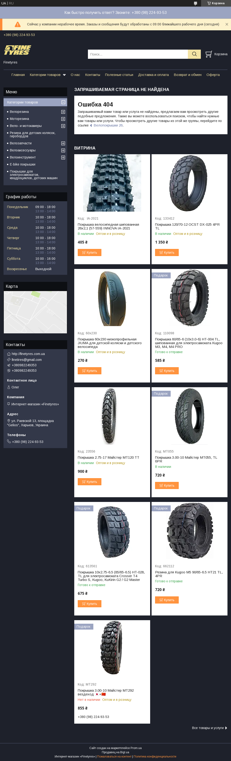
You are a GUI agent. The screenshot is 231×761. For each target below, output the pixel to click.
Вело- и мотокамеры (26, 126)
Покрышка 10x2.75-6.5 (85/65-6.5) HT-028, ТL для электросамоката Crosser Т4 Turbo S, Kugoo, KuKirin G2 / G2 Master (111, 576)
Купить (92, 252)
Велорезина (19, 112)
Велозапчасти (21, 143)
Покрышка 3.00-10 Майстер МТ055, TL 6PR (186, 459)
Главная (18, 75)
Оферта (213, 75)
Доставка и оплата (153, 75)
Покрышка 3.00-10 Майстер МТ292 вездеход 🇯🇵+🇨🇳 (106, 692)
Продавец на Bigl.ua (115, 752)
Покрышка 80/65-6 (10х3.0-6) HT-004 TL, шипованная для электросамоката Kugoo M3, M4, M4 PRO (189, 343)
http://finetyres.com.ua (28, 354)
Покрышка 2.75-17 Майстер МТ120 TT (108, 457)
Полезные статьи (119, 75)
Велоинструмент (23, 157)
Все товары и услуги (208, 728)
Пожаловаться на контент (114, 756)
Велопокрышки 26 (108, 125)
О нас (75, 75)
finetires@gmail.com (27, 360)
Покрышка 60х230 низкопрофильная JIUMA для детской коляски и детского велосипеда (110, 343)
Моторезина (19, 119)
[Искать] (194, 54)
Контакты (92, 75)
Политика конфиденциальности (155, 756)
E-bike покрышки (22, 164)
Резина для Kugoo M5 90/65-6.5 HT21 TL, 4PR (189, 574)
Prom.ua (136, 748)
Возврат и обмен (188, 75)
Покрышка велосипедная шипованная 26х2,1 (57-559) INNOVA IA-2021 (108, 226)
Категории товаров (45, 75)
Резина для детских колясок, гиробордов (32, 134)
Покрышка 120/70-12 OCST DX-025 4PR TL (187, 226)
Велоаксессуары (23, 150)
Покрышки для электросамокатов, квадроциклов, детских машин (34, 175)
